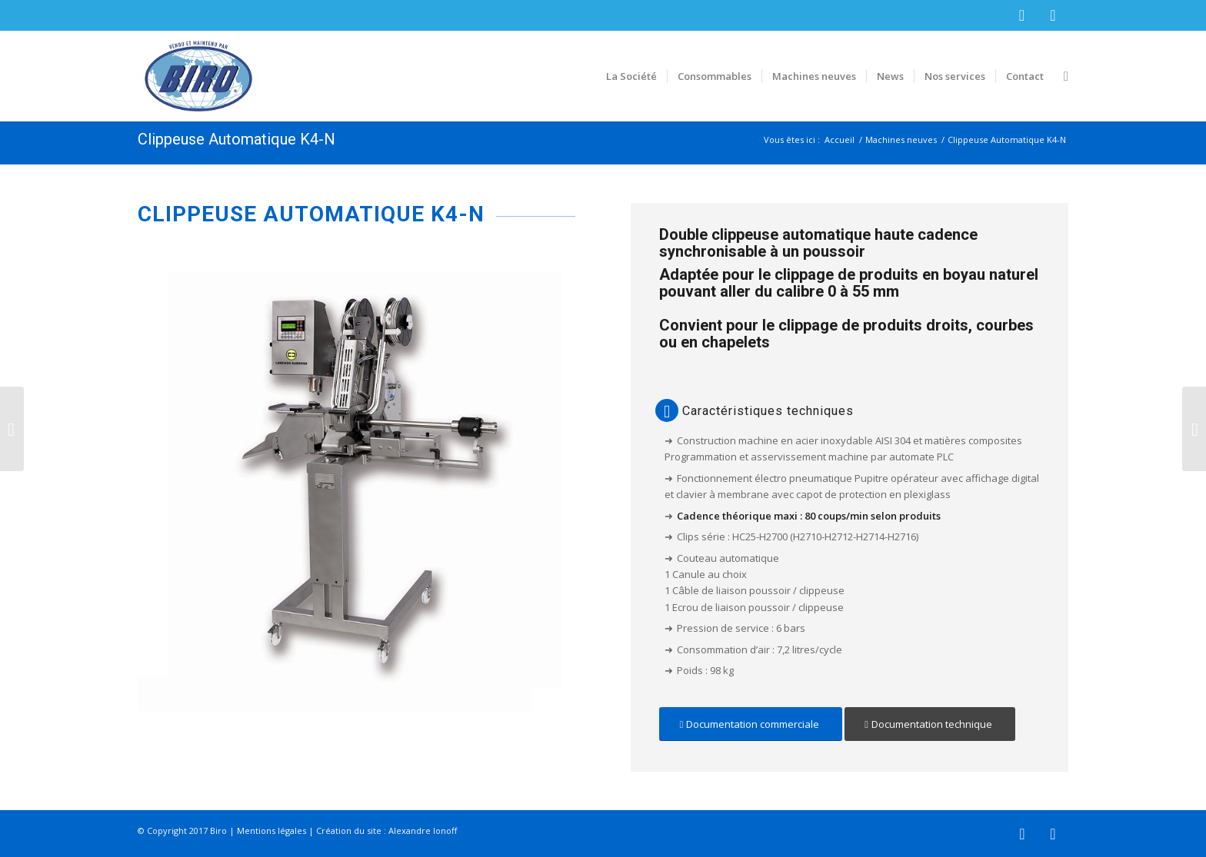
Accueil (840, 139)
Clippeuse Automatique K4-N (236, 139)
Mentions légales (271, 830)
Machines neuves (901, 139)
